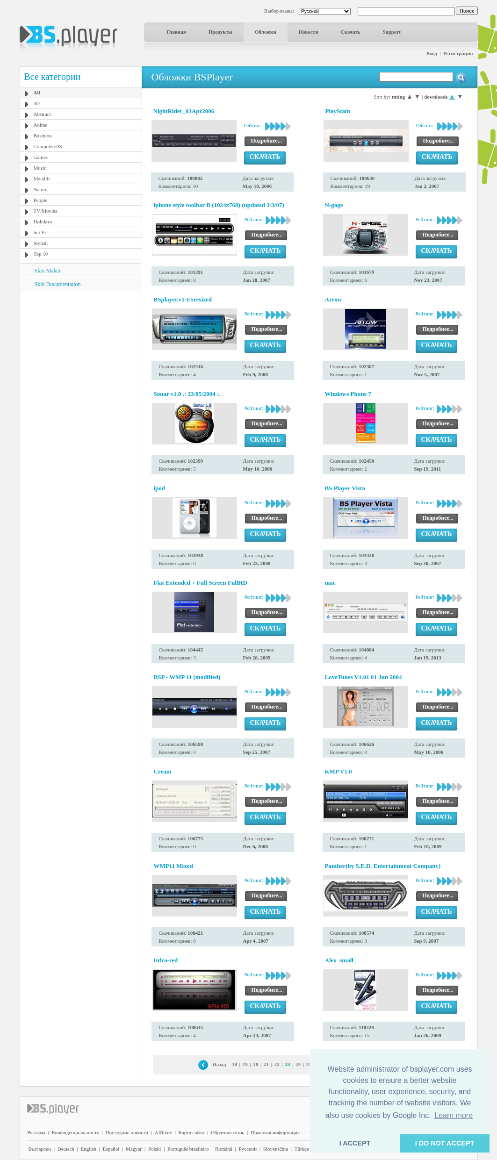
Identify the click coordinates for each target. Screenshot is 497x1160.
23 (287, 1064)
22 (277, 1064)
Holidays (43, 221)
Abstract (42, 114)
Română (223, 1149)
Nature (41, 189)
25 (308, 1064)
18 (234, 1064)
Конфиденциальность (75, 1132)
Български (40, 1149)
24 (298, 1064)
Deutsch (66, 1149)
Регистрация (458, 53)
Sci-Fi (40, 232)
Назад (219, 1064)
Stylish (41, 243)
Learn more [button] (453, 1115)
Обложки (265, 32)
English (88, 1149)
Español (111, 1149)
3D (37, 103)
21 (266, 1064)
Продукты (220, 32)
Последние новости (126, 1132)
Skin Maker (48, 270)
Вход (431, 53)
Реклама (36, 1132)
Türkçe (302, 1149)
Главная (176, 32)
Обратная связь (227, 1132)
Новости (308, 32)
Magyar (134, 1149)
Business (43, 135)
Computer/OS (48, 146)
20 (255, 1064)
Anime (41, 125)
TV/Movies (46, 211)
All (37, 92)
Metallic (42, 178)
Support (391, 32)
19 (245, 1064)
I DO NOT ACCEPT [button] (445, 1143)
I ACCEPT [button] (355, 1143)
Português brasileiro (188, 1149)
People (41, 200)
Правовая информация (275, 1132)
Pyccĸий (247, 1149)
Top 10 (41, 254)
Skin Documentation (58, 284)
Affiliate (163, 1132)
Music (40, 168)
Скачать (350, 32)
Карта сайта (192, 1132)
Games (41, 157)
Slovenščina (275, 1149)
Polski (154, 1149)
